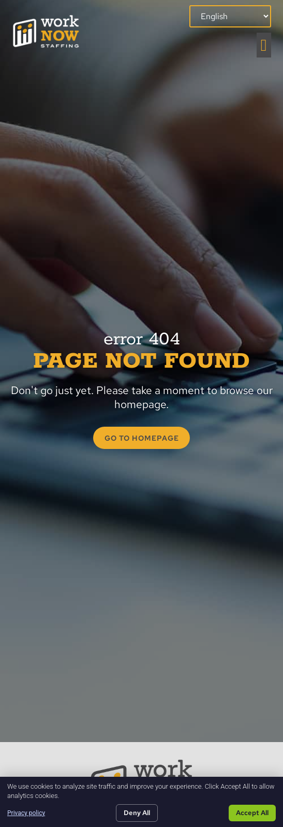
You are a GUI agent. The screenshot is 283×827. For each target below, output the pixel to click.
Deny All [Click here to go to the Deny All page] (137, 812)
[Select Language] (230, 16)
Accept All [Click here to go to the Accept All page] (252, 812)
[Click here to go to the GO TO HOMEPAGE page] (141, 438)
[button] (264, 45)
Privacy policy (26, 813)
